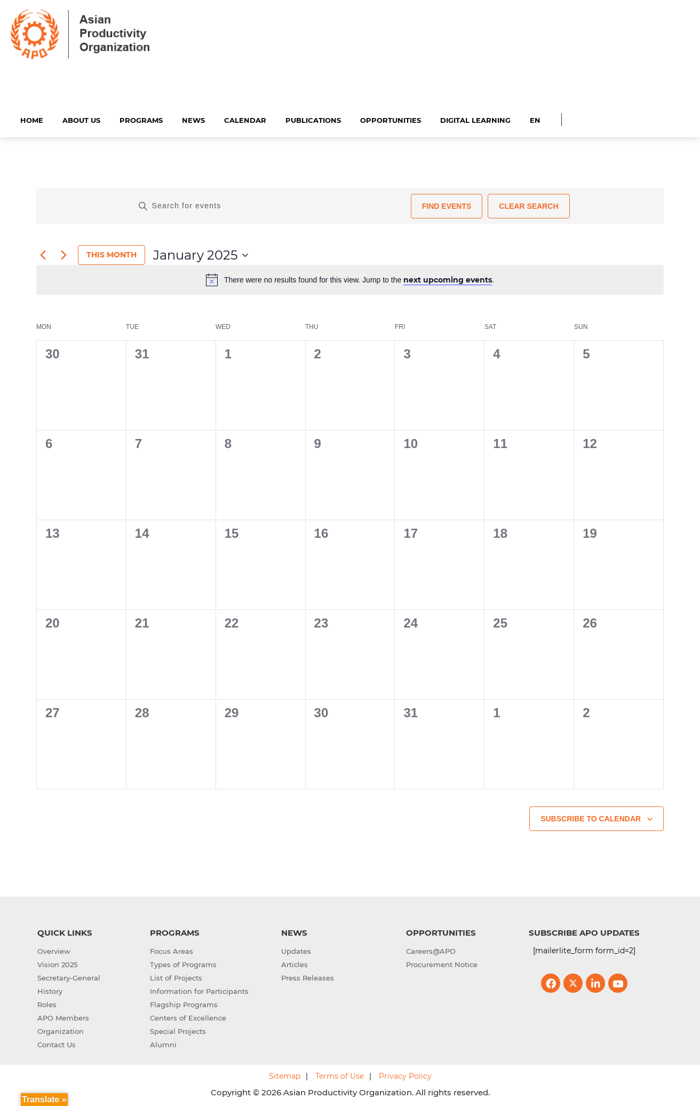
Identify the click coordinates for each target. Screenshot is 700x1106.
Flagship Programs (184, 1003)
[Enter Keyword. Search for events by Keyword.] (270, 204)
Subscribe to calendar (590, 817)
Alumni (163, 1043)
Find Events (447, 204)
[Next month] (63, 253)
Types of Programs (183, 963)
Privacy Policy (405, 1075)
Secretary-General (68, 976)
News (193, 118)
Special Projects (178, 1030)
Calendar (245, 118)
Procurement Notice (442, 963)
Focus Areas (171, 950)
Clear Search (528, 204)
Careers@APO (431, 950)
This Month (111, 253)
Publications (313, 118)
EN (535, 118)
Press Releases (307, 976)
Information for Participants (199, 990)
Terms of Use (339, 1075)
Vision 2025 (57, 963)
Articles (294, 963)
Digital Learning (475, 118)
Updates (296, 950)
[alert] (350, 278)
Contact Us (56, 1043)
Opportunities (390, 118)
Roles (47, 1003)
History (49, 990)
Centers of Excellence (188, 1017)
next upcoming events (447, 278)
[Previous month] (42, 253)
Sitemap (284, 1075)
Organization (60, 1030)
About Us (81, 118)
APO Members (63, 1017)
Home (31, 118)
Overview (53, 950)
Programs (141, 118)
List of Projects (176, 976)
